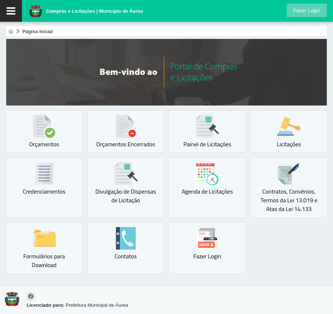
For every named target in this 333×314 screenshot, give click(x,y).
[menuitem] (10, 31)
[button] (307, 10)
